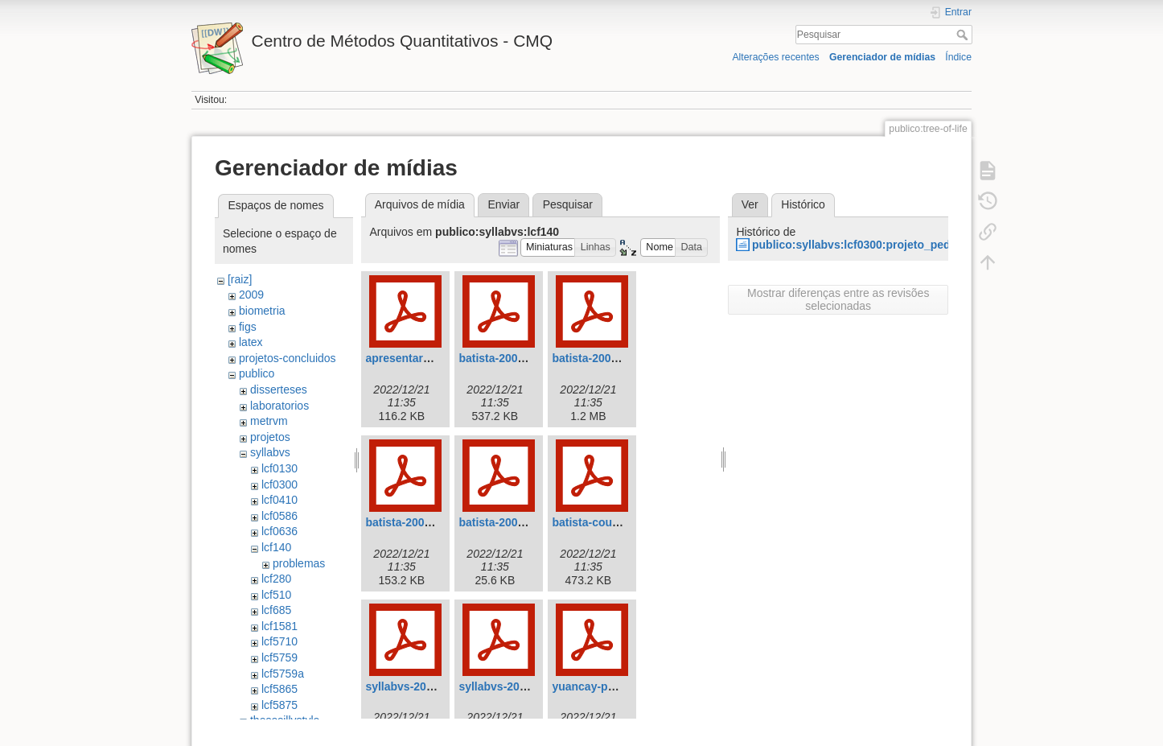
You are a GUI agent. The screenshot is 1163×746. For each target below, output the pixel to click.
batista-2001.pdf (595, 358)
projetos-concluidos (287, 358)
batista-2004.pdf (408, 522)
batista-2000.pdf (501, 358)
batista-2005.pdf (501, 522)
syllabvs (270, 452)
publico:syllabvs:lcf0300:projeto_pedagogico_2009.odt (899, 244)
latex (251, 342)
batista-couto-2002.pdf (612, 522)
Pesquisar (964, 34)
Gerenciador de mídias (882, 57)
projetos (270, 437)
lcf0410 (279, 499)
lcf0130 (279, 468)
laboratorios (279, 405)
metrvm (269, 420)
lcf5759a (282, 673)
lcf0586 (279, 515)
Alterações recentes (775, 57)
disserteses (278, 389)
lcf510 (276, 594)
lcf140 (276, 547)
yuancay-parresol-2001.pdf (623, 686)
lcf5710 (279, 641)
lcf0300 (279, 484)
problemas (299, 563)
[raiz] (240, 279)
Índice (958, 57)
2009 (251, 294)
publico (256, 373)
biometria (262, 310)
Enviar (503, 204)
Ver (750, 204)
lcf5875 (279, 705)
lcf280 (276, 578)
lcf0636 (279, 531)
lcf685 (276, 610)
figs (248, 326)
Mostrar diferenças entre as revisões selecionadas (838, 299)
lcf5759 (279, 657)
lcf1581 (279, 626)
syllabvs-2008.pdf (505, 686)
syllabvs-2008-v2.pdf (420, 686)
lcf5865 (279, 688)
